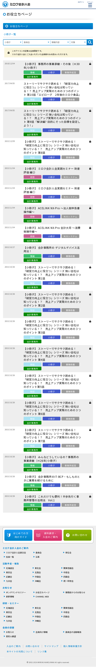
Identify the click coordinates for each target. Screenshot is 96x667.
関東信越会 (68, 568)
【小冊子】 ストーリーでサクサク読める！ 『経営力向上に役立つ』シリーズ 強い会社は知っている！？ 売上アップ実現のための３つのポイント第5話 (52, 381)
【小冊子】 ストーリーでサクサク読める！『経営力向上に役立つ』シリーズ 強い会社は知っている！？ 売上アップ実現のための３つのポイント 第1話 (52, 272)
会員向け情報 (42, 632)
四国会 (66, 576)
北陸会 (38, 572)
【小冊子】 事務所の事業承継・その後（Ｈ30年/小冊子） (52, 65)
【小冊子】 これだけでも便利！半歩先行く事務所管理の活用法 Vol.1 (51, 498)
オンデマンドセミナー (16, 592)
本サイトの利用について (20, 651)
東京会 (9, 572)
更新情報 (10, 596)
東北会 (38, 568)
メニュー (90, 4)
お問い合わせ (79, 534)
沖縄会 (38, 581)
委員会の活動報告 (73, 632)
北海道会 (10, 568)
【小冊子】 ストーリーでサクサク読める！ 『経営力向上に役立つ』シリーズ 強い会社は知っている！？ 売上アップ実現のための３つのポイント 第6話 (52, 408)
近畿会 (9, 576)
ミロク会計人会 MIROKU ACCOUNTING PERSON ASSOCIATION (16, 4)
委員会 (39, 552)
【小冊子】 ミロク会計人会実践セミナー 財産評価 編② (52, 170)
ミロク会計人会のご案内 (16, 548)
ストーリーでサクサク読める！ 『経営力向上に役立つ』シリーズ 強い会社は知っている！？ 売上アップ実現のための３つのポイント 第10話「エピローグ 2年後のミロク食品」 (52, 89)
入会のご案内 (14, 646)
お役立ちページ (43, 592)
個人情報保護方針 (72, 646)
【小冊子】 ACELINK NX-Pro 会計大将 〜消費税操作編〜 (52, 229)
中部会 (66, 572)
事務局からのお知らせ (75, 592)
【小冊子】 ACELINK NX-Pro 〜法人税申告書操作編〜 (52, 210)
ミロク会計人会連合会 (16, 552)
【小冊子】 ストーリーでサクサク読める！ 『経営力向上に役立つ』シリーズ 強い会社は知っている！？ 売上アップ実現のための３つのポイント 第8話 (52, 147)
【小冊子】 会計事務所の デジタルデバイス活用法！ (52, 249)
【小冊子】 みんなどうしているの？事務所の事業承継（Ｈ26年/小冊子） (51, 459)
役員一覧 (10, 556)
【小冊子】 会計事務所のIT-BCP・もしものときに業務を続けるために (52, 478)
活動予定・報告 (11, 563)
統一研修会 (68, 581)
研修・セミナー (11, 603)
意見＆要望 (11, 636)
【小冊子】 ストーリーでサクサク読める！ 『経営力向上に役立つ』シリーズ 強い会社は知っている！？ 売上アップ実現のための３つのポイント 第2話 (52, 299)
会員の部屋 (8, 627)
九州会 (9, 581)
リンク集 (42, 651)
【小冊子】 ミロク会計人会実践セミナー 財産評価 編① (52, 190)
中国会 (38, 576)
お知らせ (7, 587)
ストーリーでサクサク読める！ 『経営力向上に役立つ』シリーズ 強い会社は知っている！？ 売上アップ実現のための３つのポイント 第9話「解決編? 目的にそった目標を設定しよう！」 (52, 118)
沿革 (38, 556)
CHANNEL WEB (42, 596)
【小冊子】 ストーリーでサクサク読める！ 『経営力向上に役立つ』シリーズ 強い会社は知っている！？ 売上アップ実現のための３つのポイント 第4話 (52, 354)
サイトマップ (51, 646)
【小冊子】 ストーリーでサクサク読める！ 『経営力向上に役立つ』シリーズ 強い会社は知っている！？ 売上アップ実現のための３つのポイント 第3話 (52, 326)
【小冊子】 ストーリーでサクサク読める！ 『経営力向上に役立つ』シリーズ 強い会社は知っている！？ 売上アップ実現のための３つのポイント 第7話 (52, 435)
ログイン (81, 2)
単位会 (68, 552)
